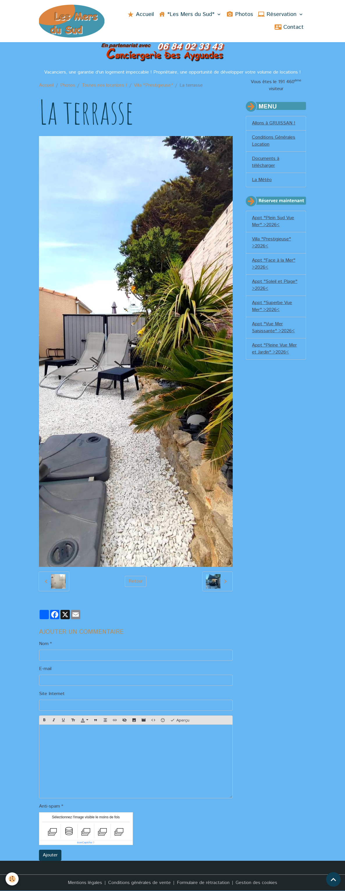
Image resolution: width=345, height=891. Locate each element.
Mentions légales (85, 882)
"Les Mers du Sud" (187, 14)
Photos (239, 14)
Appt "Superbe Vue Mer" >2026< (272, 306)
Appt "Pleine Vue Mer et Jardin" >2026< (274, 349)
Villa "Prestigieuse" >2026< (271, 242)
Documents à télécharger (265, 162)
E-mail (45, 668)
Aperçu (179, 720)
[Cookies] (12, 878)
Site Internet (52, 693)
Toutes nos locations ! (104, 85)
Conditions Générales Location (273, 141)
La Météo (262, 179)
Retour (136, 581)
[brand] (72, 21)
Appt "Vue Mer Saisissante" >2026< (273, 327)
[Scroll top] (333, 879)
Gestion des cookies (257, 882)
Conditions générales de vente (139, 882)
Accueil (140, 14)
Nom (44, 643)
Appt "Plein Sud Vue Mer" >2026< (273, 221)
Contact (289, 27)
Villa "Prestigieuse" (153, 85)
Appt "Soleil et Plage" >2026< (274, 285)
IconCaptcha (84, 842)
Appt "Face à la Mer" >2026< (273, 264)
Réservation (278, 14)
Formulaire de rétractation (203, 882)
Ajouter (50, 855)
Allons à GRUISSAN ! (273, 123)
